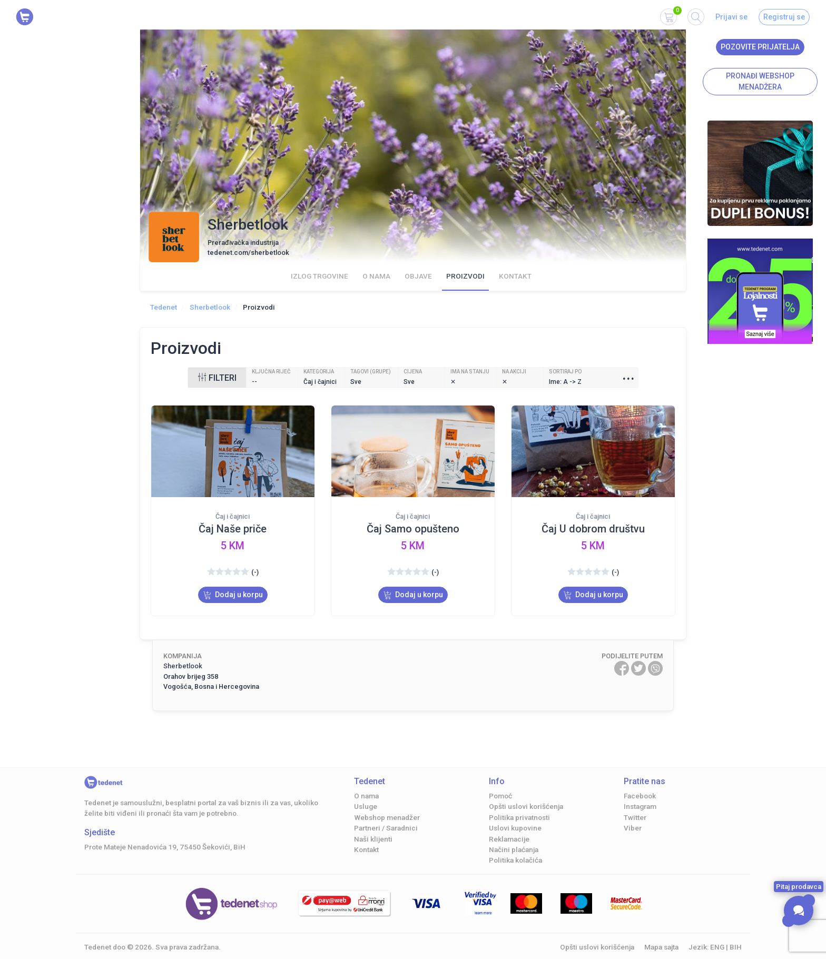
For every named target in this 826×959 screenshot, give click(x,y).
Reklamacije (509, 839)
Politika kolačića (515, 860)
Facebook (640, 796)
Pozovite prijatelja (760, 47)
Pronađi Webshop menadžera (760, 81)
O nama (376, 276)
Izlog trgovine (319, 276)
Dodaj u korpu (233, 594)
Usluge (365, 806)
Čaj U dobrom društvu (593, 528)
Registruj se (784, 17)
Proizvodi (465, 276)
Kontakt (515, 276)
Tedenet (163, 307)
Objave (418, 276)
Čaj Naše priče (233, 528)
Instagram (640, 806)
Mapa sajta (661, 947)
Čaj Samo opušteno (413, 528)
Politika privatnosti (519, 817)
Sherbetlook (210, 307)
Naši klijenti (373, 839)
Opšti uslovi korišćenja (526, 806)
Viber (633, 828)
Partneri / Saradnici (386, 828)
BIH (736, 947)
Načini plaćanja (513, 849)
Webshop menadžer (387, 817)
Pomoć (500, 796)
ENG (717, 947)
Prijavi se (731, 17)
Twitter (635, 817)
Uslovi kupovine (515, 828)
